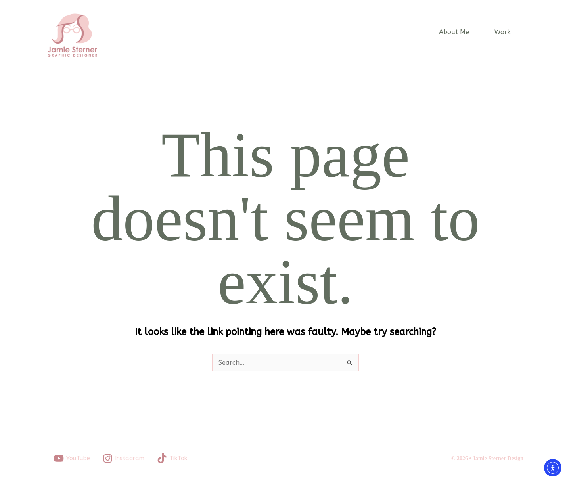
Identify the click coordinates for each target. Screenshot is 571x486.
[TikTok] (172, 458)
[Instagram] (123, 458)
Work (502, 32)
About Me (454, 32)
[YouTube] (72, 458)
